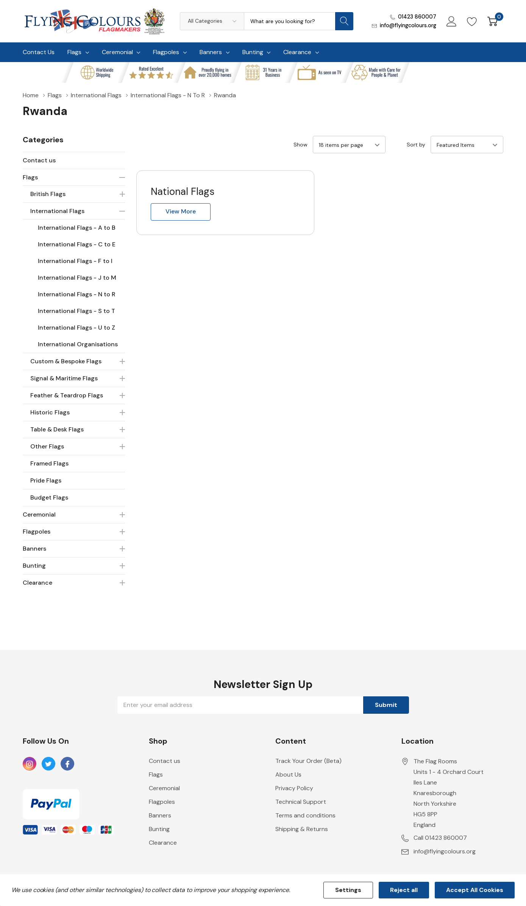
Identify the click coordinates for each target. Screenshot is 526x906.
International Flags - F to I (75, 261)
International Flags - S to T (76, 311)
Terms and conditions (305, 815)
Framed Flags (49, 463)
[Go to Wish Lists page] (472, 21)
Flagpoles (166, 52)
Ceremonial (117, 52)
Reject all (404, 890)
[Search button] (344, 21)
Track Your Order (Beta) (308, 761)
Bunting (252, 52)
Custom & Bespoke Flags (65, 361)
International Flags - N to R (77, 294)
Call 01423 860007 (440, 838)
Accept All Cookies (474, 890)
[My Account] (451, 21)
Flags (74, 52)
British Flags (48, 194)
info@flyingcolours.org (408, 25)
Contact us (39, 160)
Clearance (297, 52)
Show (300, 144)
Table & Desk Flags (57, 429)
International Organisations (78, 344)
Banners (211, 52)
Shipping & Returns (301, 829)
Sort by (416, 144)
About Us (288, 774)
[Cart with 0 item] (492, 21)
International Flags (57, 211)
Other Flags (47, 446)
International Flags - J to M (77, 278)
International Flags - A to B (77, 228)
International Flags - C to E (77, 244)
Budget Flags (49, 497)
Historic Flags (50, 412)
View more (180, 211)
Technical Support (300, 802)
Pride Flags (45, 480)
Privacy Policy (294, 788)
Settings (348, 890)
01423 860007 (417, 16)
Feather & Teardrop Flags (66, 395)
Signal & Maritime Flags (64, 378)
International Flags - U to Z (76, 328)
